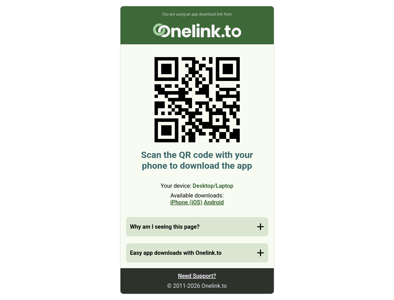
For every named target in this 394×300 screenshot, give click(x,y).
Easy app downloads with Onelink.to (176, 252)
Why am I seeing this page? (165, 226)
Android (214, 202)
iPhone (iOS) (186, 202)
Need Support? (197, 275)
